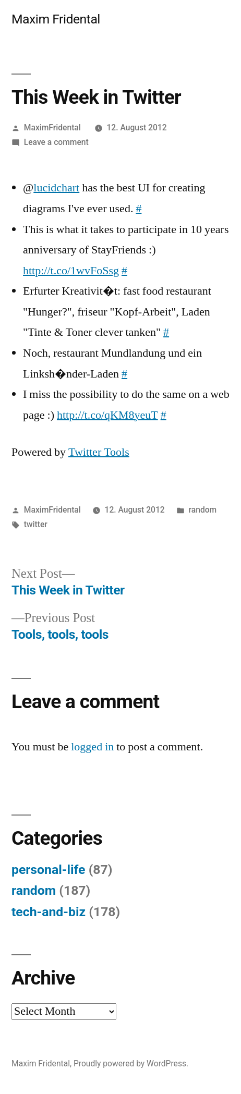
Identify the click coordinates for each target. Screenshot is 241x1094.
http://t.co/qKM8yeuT (107, 415)
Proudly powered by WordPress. (131, 1063)
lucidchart (56, 187)
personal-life (48, 869)
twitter (35, 524)
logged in (92, 746)
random (203, 510)
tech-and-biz (48, 911)
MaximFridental (52, 127)
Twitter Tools (98, 452)
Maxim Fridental (55, 19)
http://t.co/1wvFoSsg (71, 270)
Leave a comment (56, 142)
